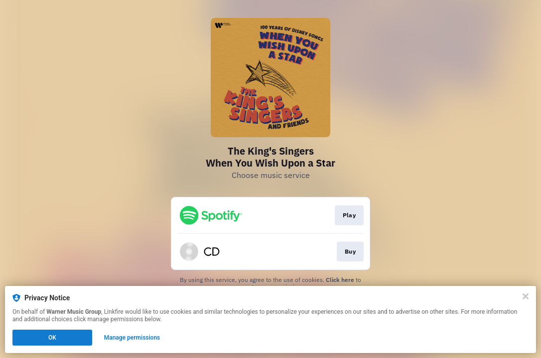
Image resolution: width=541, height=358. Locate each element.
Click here (340, 279)
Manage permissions (132, 337)
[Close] (526, 296)
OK (52, 337)
